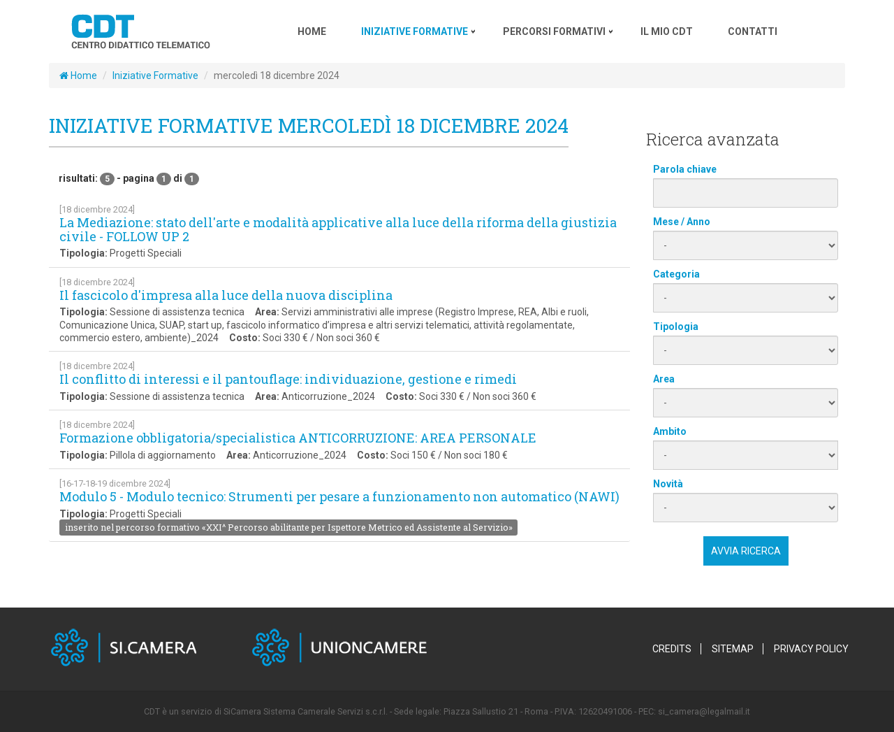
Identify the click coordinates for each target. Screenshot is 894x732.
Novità (668, 483)
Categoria (676, 274)
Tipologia (675, 326)
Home (78, 75)
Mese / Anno (681, 221)
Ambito (670, 431)
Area (664, 379)
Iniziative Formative (155, 75)
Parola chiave (685, 169)
